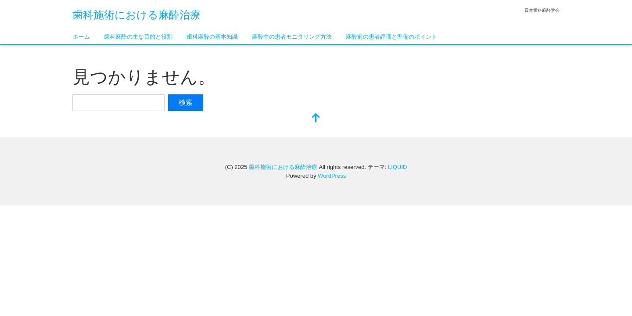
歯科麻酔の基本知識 (212, 36)
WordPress (332, 175)
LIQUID (397, 167)
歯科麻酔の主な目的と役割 (138, 36)
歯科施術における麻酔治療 (136, 15)
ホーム (81, 36)
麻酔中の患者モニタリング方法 (292, 36)
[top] (316, 119)
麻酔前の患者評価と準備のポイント (391, 36)
